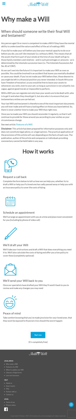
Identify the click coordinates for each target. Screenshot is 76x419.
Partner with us (11, 392)
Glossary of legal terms (14, 373)
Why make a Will (12, 364)
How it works (10, 386)
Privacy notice (11, 405)
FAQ (7, 389)
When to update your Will (14, 370)
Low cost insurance (12, 375)
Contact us (9, 394)
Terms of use (10, 402)
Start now (38, 335)
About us (9, 383)
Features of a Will (24, 124)
